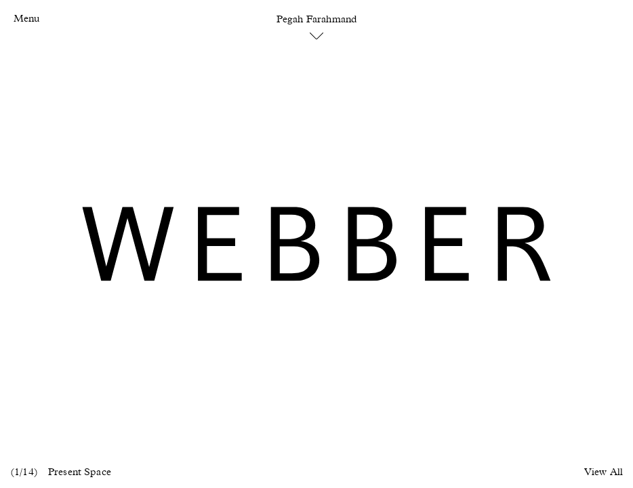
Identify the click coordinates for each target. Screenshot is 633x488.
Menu (26, 19)
